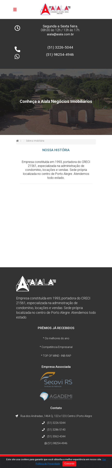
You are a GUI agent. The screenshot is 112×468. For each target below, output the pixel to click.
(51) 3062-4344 (56, 436)
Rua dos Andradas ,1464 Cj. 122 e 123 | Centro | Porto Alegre (56, 416)
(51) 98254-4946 (60, 54)
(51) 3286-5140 (56, 429)
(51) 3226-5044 (60, 47)
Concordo (69, 463)
